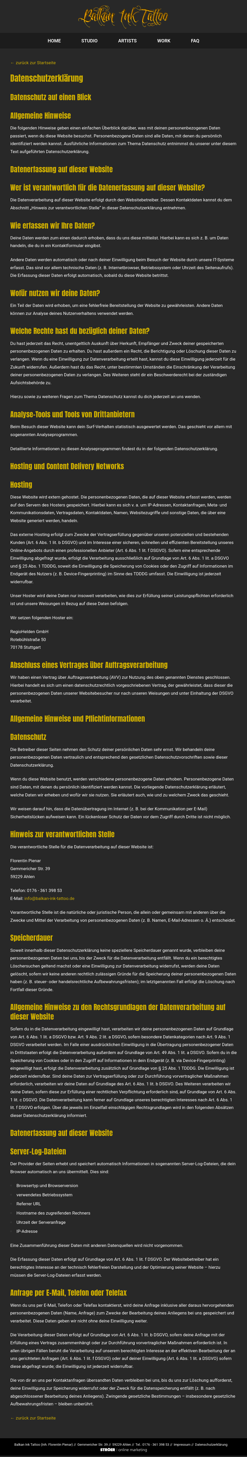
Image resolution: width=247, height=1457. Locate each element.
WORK (163, 42)
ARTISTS (127, 42)
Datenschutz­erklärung (211, 1446)
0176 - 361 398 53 (155, 1446)
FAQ (195, 42)
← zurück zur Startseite (33, 64)
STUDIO (89, 42)
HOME (54, 42)
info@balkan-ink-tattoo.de (49, 899)
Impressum (182, 1446)
